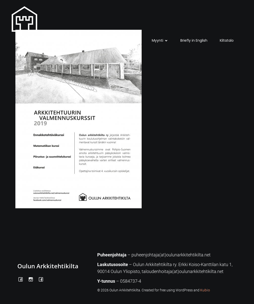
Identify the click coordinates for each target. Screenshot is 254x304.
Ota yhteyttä (127, 63)
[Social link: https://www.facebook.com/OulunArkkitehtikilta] (22, 278)
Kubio (205, 290)
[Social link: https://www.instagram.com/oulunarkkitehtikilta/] (33, 278)
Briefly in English (193, 40)
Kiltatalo (227, 40)
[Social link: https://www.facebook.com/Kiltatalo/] (43, 278)
